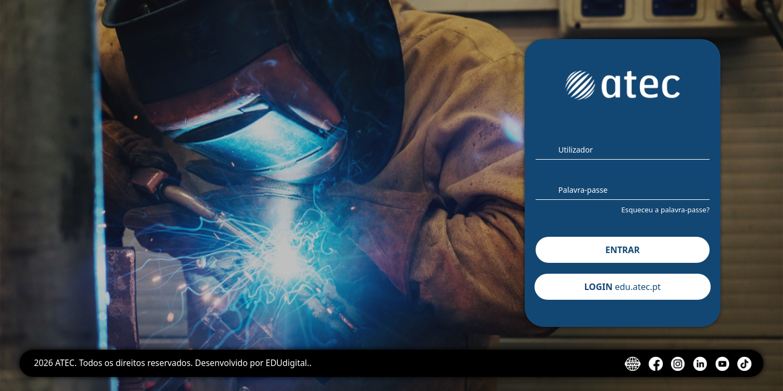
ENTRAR (622, 250)
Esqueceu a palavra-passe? (665, 210)
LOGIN (622, 287)
